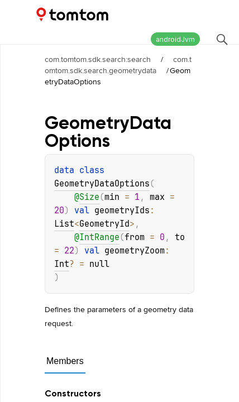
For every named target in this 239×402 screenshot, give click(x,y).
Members (65, 361)
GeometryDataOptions (102, 183)
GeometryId (104, 223)
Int (61, 264)
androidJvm (175, 39)
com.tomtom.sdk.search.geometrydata (118, 65)
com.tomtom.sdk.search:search (98, 59)
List (64, 223)
